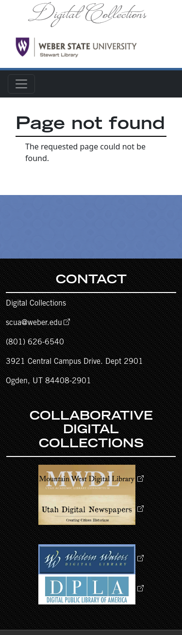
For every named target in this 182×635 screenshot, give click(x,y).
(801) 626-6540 (35, 342)
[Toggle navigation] (21, 84)
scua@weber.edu (34, 323)
